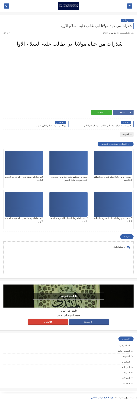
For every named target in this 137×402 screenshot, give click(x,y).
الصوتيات (126, 356)
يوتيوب (48, 322)
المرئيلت (126, 372)
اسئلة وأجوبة (124, 345)
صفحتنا (88, 322)
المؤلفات (126, 362)
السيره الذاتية (124, 351)
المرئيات (127, 20)
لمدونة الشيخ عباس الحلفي (103, 397)
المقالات (126, 378)
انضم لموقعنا (68, 296)
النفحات (126, 383)
